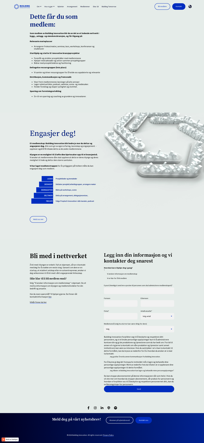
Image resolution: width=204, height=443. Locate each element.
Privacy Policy (108, 435)
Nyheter (61, 6)
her (50, 296)
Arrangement (72, 6)
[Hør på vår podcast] (108, 407)
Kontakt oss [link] (143, 420)
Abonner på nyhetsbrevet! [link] (119, 420)
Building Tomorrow (109, 6)
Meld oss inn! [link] (38, 219)
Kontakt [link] (179, 6)
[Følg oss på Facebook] (88, 407)
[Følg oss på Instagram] (95, 407)
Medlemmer (85, 6)
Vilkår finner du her (38, 302)
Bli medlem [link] (162, 6)
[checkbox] (139, 276)
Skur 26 (96, 6)
